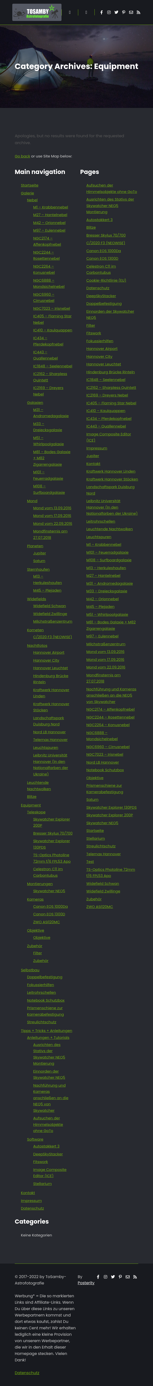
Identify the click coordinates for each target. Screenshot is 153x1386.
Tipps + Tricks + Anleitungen (46, 1030)
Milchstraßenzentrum (52, 621)
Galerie (27, 193)
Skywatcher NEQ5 (49, 890)
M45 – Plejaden (47, 590)
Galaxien (35, 402)
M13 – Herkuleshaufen (106, 567)
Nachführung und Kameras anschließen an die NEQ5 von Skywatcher (50, 1098)
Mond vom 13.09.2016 (52, 508)
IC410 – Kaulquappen (52, 330)
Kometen (35, 630)
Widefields (36, 598)
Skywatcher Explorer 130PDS (111, 807)
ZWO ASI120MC (46, 921)
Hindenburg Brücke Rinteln (110, 372)
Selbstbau (30, 970)
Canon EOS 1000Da (50, 906)
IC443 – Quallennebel (106, 426)
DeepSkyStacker (48, 1154)
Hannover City (46, 660)
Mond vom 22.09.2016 (52, 523)
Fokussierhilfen (40, 984)
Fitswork (40, 1161)
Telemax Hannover (50, 739)
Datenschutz (32, 1208)
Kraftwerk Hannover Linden (111, 471)
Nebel (32, 200)
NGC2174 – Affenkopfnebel (110, 709)
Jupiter (39, 553)
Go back (22, 156)
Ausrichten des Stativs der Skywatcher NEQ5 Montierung (110, 205)
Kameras (35, 899)
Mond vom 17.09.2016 (52, 515)
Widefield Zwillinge (50, 613)
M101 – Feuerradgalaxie (107, 552)
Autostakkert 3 (46, 1146)
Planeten (35, 545)
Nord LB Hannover (49, 732)
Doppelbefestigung (44, 976)
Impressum (31, 1200)
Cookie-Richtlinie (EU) (106, 280)
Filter (37, 953)
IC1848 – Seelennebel (52, 366)
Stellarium (42, 1183)
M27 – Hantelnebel (50, 214)
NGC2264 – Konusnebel (108, 724)
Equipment (31, 805)
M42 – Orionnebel (49, 222)
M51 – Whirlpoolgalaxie (107, 614)
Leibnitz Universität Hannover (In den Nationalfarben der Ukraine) (112, 507)
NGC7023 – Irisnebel (51, 308)
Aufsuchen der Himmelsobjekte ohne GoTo (48, 1124)
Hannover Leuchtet (50, 667)
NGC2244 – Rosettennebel (110, 717)
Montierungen (40, 883)
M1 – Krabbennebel (50, 207)
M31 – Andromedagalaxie (109, 583)
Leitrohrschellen (41, 992)
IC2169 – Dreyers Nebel (107, 395)
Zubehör (34, 945)
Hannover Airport (48, 652)
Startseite (29, 185)
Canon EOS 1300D (49, 914)
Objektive (35, 930)
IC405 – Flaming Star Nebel (111, 403)
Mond (32, 500)
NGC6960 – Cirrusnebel (108, 746)
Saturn (39, 560)
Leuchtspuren (45, 747)
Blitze (31, 796)
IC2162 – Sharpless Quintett (111, 387)
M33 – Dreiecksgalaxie (106, 591)
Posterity (86, 1283)
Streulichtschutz (41, 1022)
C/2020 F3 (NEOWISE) (52, 636)
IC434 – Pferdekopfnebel (109, 418)
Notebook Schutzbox (45, 1000)
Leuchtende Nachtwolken (109, 528)
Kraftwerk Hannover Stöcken (112, 479)
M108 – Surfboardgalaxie (109, 560)
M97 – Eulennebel (49, 230)
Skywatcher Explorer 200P (109, 815)
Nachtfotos (37, 645)
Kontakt (28, 1192)
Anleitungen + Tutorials (48, 1037)
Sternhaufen (38, 569)
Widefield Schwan (49, 605)
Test (90, 861)
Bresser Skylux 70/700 (53, 833)
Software (35, 1139)
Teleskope (36, 812)
